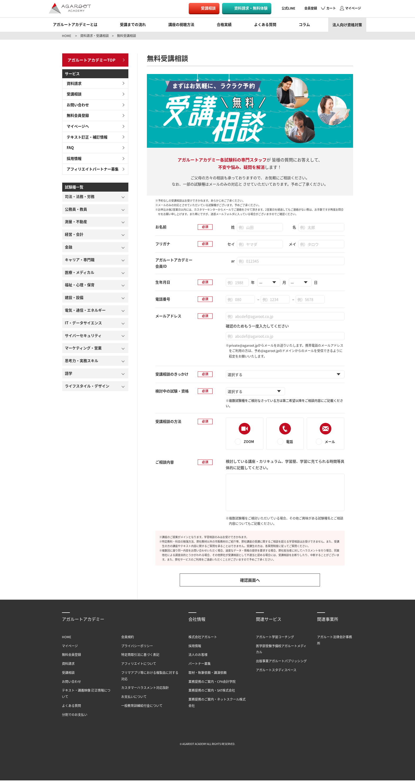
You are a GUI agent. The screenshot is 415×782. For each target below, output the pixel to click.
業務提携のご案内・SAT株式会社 (211, 692)
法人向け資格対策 (347, 24)
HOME (66, 35)
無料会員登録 (76, 114)
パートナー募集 (199, 665)
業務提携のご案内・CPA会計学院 (212, 683)
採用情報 (72, 156)
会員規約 (127, 638)
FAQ (68, 146)
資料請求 (72, 81)
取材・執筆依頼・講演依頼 (207, 674)
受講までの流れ (133, 24)
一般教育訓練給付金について (142, 707)
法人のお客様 (198, 656)
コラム (304, 24)
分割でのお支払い (74, 716)
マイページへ (76, 124)
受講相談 (208, 8)
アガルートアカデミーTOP (89, 59)
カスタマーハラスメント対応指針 (145, 689)
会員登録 (310, 8)
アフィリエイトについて (138, 665)
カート (331, 8)
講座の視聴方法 (181, 24)
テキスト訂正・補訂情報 (85, 135)
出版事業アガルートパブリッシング (281, 662)
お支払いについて (134, 698)
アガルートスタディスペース (276, 671)
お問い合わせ (76, 103)
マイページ (353, 8)
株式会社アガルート (202, 638)
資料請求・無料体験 (251, 8)
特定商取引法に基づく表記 (140, 656)
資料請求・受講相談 (94, 35)
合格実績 (224, 24)
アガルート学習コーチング (275, 638)
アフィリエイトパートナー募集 (91, 167)
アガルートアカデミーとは (75, 24)
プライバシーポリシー (137, 647)
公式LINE (288, 8)
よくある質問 (265, 24)
